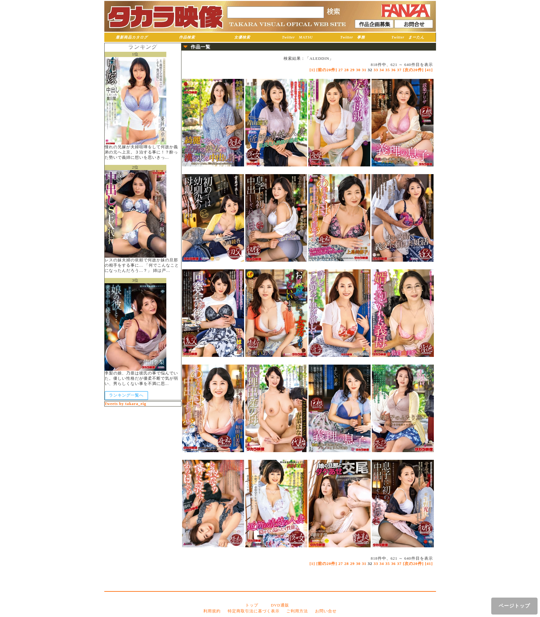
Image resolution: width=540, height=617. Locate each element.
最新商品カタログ (132, 37)
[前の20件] (326, 70)
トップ (251, 605)
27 (341, 70)
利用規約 (212, 611)
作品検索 (187, 37)
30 (358, 70)
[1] (312, 70)
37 (399, 70)
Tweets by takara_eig (126, 404)
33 (376, 70)
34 (382, 70)
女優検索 (242, 37)
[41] (429, 70)
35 (387, 70)
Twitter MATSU (297, 37)
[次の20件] (413, 70)
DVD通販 (280, 605)
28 (346, 70)
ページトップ (514, 605)
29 (352, 70)
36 (393, 70)
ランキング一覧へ (126, 395)
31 (364, 70)
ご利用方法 (297, 611)
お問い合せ (326, 611)
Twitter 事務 (352, 37)
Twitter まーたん (408, 37)
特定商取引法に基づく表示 (254, 611)
